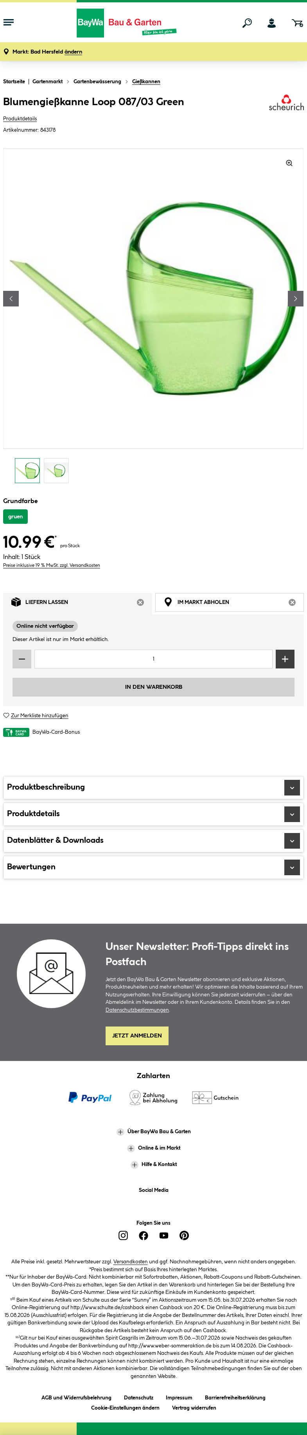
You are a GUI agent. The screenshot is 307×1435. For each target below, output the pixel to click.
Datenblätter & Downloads (153, 841)
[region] (153, 318)
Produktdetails (20, 118)
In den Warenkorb (153, 687)
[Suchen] (247, 23)
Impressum (179, 1396)
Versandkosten (130, 1261)
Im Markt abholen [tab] (233, 604)
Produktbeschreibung (153, 787)
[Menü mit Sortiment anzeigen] (8, 23)
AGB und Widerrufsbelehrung (76, 1396)
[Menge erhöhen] (285, 659)
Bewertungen (153, 867)
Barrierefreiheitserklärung (235, 1396)
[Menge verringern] (22, 659)
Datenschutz (138, 1396)
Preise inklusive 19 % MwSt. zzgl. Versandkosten (51, 565)
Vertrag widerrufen (194, 1408)
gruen (15, 517)
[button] (47, 52)
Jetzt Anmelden (137, 1036)
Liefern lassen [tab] (81, 604)
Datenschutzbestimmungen (137, 1010)
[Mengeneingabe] (153, 659)
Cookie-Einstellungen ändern (125, 1406)
